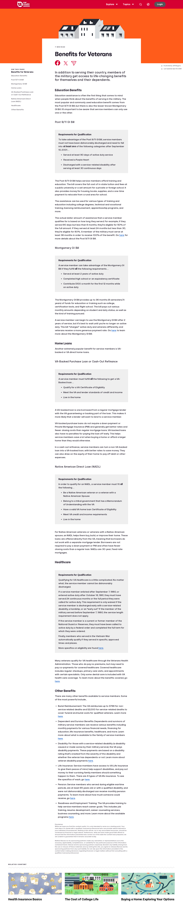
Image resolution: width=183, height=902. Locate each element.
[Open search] (138, 4)
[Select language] (146, 4)
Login (158, 4)
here (121, 235)
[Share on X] (66, 63)
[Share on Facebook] (57, 63)
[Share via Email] (73, 63)
